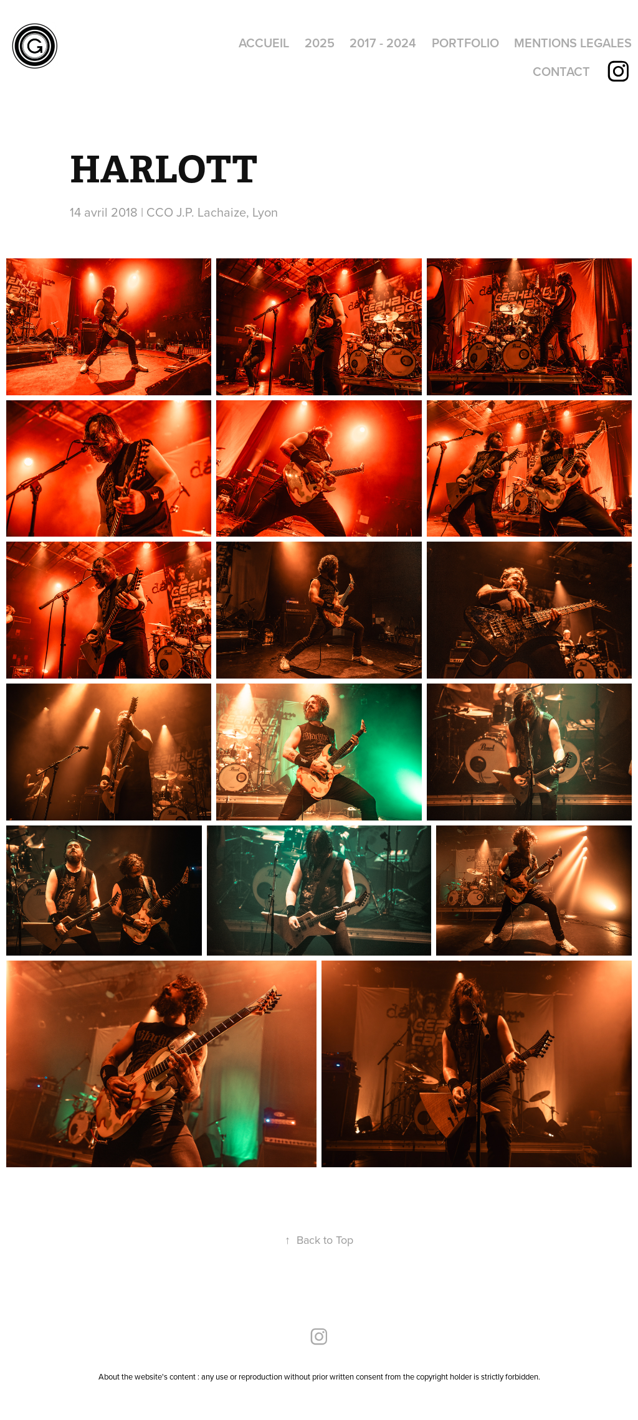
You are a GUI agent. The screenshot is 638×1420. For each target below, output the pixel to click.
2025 (320, 43)
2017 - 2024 (383, 43)
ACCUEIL (264, 43)
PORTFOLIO (465, 43)
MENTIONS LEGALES (573, 43)
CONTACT (561, 71)
